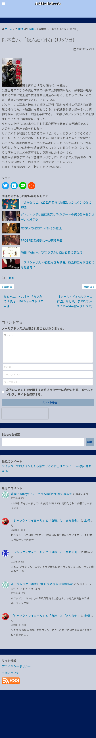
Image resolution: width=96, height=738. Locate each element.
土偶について (10, 678)
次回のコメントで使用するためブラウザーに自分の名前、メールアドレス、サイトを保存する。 (49, 397)
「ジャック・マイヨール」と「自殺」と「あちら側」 (45, 526)
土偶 (87, 526)
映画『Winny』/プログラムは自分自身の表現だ (41, 499)
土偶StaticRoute (48, 3)
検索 (89, 447)
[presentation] (25, 419)
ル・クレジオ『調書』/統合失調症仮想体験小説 (42, 589)
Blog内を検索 (11, 440)
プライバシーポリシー (16, 671)
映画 (11, 278)
